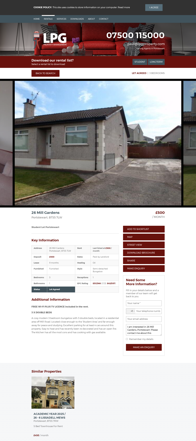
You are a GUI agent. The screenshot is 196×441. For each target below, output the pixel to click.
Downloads (77, 19)
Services (61, 19)
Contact (103, 19)
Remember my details (141, 339)
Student (140, 62)
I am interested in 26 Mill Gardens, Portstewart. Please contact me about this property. (144, 330)
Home (37, 19)
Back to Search (45, 73)
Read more (124, 7)
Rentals (48, 19)
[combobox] (130, 311)
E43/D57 (111, 283)
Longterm (156, 62)
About (91, 19)
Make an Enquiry (144, 347)
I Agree (153, 7)
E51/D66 (97, 283)
